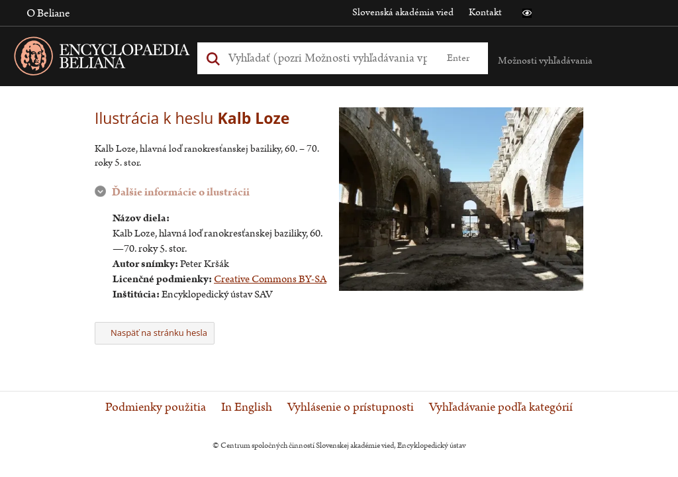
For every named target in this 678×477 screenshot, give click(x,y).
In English (246, 407)
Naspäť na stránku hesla (154, 333)
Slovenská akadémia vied (403, 12)
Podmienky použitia (155, 407)
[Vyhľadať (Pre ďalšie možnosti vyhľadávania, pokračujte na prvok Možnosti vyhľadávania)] (327, 58)
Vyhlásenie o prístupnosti (350, 407)
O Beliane (48, 13)
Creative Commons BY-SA (270, 279)
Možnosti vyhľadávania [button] (545, 61)
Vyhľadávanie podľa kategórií (501, 407)
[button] (527, 13)
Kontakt (485, 12)
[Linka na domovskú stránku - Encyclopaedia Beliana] (122, 58)
